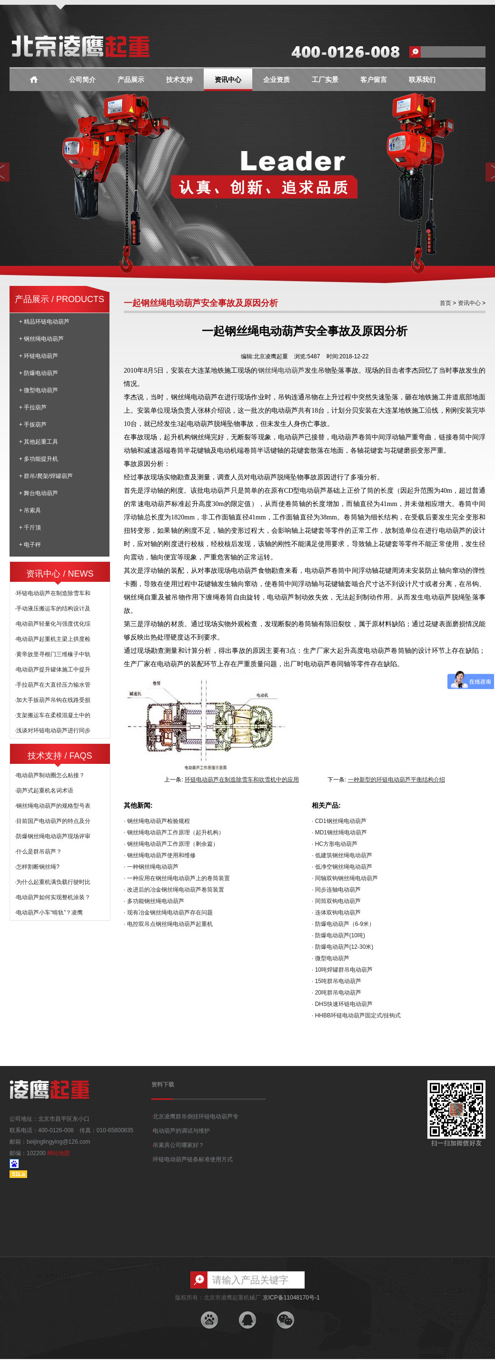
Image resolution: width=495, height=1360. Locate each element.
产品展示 (131, 79)
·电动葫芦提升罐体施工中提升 (52, 669)
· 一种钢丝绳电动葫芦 (151, 866)
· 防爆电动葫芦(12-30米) (342, 947)
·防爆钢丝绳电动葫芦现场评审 (52, 836)
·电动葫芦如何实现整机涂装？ (52, 897)
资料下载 (162, 1084)
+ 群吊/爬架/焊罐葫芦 (46, 476)
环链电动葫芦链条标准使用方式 (192, 1159)
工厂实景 (325, 79)
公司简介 (82, 79)
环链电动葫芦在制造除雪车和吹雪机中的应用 (242, 779)
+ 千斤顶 (30, 527)
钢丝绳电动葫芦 (281, 370)
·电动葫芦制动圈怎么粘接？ (50, 775)
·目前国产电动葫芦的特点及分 (52, 821)
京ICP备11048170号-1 (291, 1297)
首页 (445, 303)
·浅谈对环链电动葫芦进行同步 (52, 730)
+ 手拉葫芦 (33, 407)
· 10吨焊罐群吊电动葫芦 (342, 969)
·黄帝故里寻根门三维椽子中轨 (52, 654)
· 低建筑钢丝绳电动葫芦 (342, 855)
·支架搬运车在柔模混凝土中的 (52, 715)
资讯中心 (228, 79)
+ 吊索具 (30, 510)
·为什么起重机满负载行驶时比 (52, 882)
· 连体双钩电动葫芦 (336, 912)
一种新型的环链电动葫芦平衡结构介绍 (396, 779)
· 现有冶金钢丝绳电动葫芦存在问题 (168, 912)
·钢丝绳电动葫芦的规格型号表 (52, 805)
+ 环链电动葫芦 (38, 356)
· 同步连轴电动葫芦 (336, 889)
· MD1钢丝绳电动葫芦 (339, 832)
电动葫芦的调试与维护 (180, 1130)
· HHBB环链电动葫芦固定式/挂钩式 (356, 1015)
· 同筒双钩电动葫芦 (336, 901)
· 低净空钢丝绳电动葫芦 (342, 866)
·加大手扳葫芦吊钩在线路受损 (52, 700)
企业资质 (276, 79)
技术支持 (179, 79)
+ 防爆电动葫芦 (38, 373)
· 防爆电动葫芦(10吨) (338, 935)
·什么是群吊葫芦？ (38, 851)
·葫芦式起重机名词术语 (44, 790)
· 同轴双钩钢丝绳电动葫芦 (345, 878)
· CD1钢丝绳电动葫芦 (339, 821)
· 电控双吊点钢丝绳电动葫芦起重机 (168, 924)
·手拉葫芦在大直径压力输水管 (52, 684)
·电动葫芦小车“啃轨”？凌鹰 (49, 912)
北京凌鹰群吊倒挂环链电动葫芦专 (194, 1116)
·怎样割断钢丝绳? (37, 866)
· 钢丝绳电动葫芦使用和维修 (160, 855)
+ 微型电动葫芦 (38, 390)
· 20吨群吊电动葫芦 (336, 992)
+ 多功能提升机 (38, 459)
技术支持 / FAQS (60, 756)
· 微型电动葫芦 (330, 958)
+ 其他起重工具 (38, 441)
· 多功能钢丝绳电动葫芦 (154, 901)
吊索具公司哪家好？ (177, 1145)
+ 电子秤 (30, 544)
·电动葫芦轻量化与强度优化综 (52, 623)
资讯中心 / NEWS (59, 574)
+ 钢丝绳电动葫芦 (41, 338)
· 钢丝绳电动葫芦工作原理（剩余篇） (171, 844)
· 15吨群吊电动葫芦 (336, 981)
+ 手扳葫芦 (33, 424)
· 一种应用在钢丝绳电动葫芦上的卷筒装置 (177, 878)
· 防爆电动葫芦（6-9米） (343, 924)
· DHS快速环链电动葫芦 (342, 1004)
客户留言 (373, 79)
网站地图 (58, 1153)
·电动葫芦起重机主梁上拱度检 (52, 639)
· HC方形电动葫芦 (334, 844)
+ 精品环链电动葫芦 (44, 321)
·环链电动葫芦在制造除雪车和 (52, 593)
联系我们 (422, 79)
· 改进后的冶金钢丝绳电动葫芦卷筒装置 (174, 889)
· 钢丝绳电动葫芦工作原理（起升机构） (174, 832)
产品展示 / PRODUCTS (59, 299)
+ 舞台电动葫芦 (38, 493)
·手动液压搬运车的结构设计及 (52, 608)
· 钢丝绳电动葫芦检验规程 (157, 821)
